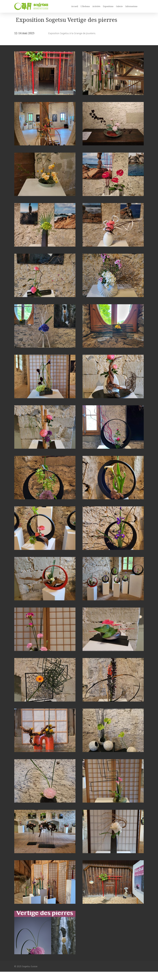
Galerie (119, 6)
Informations (131, 6)
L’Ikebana (85, 6)
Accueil (74, 6)
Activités (96, 6)
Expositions (108, 6)
